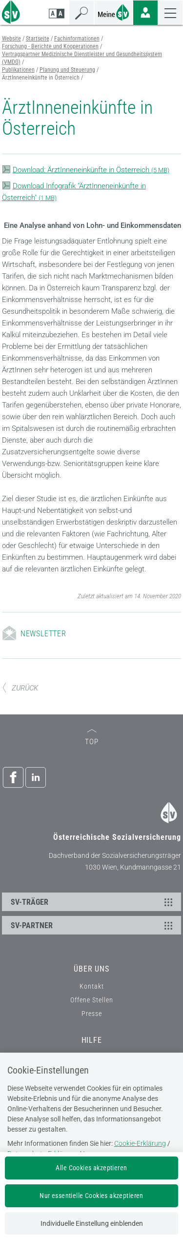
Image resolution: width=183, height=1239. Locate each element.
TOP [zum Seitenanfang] (92, 737)
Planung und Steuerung (67, 69)
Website (11, 38)
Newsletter (43, 633)
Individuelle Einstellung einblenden (92, 1223)
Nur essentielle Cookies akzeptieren (91, 1195)
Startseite (37, 38)
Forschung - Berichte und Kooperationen (50, 46)
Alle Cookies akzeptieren (91, 1168)
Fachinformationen (77, 38)
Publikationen (18, 69)
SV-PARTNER (93, 925)
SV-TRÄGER (93, 901)
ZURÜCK (20, 688)
